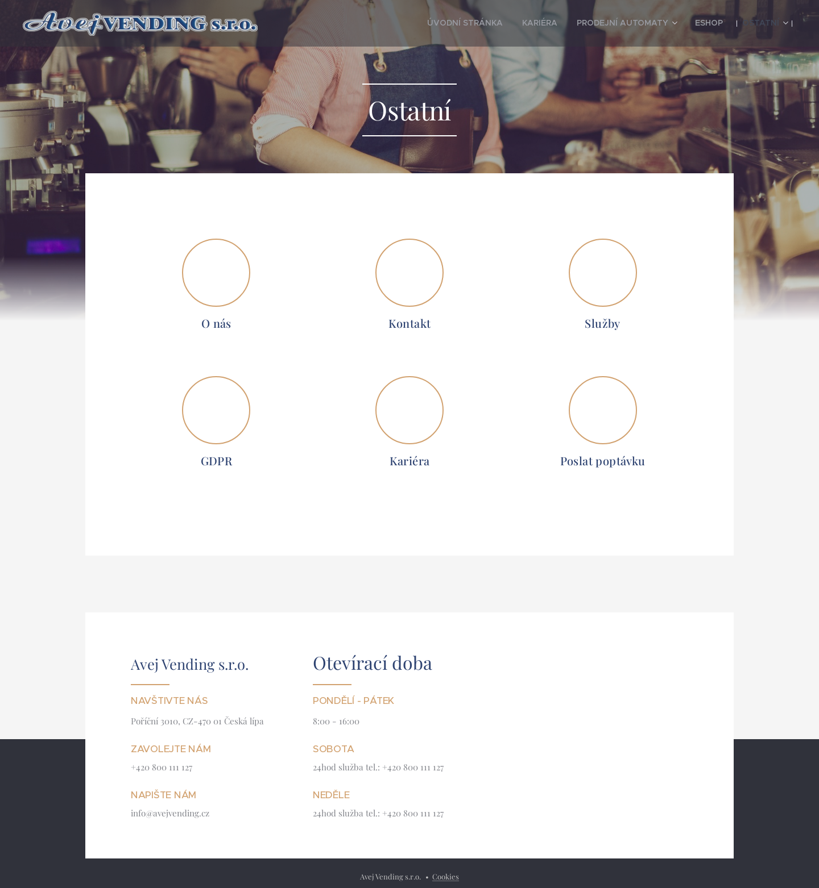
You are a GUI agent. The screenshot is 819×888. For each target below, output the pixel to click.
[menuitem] (497, 23)
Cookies (445, 876)
